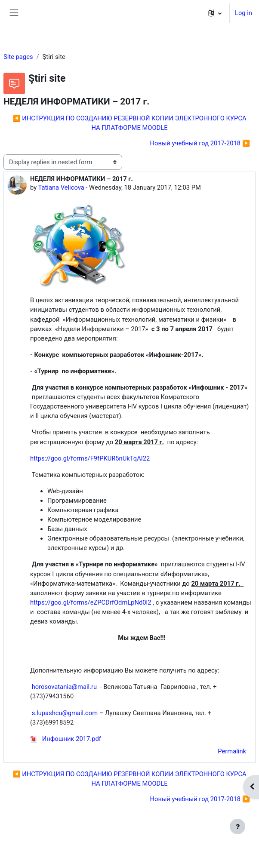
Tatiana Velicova (61, 187)
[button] (215, 13)
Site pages (18, 57)
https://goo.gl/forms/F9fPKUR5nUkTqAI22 (90, 458)
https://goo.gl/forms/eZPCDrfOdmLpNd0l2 (90, 602)
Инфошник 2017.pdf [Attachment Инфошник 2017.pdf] (65, 739)
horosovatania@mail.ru (64, 687)
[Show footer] (237, 826)
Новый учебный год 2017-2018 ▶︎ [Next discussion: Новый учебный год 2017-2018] (200, 143)
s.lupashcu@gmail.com (65, 713)
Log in (243, 13)
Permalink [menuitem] (232, 751)
